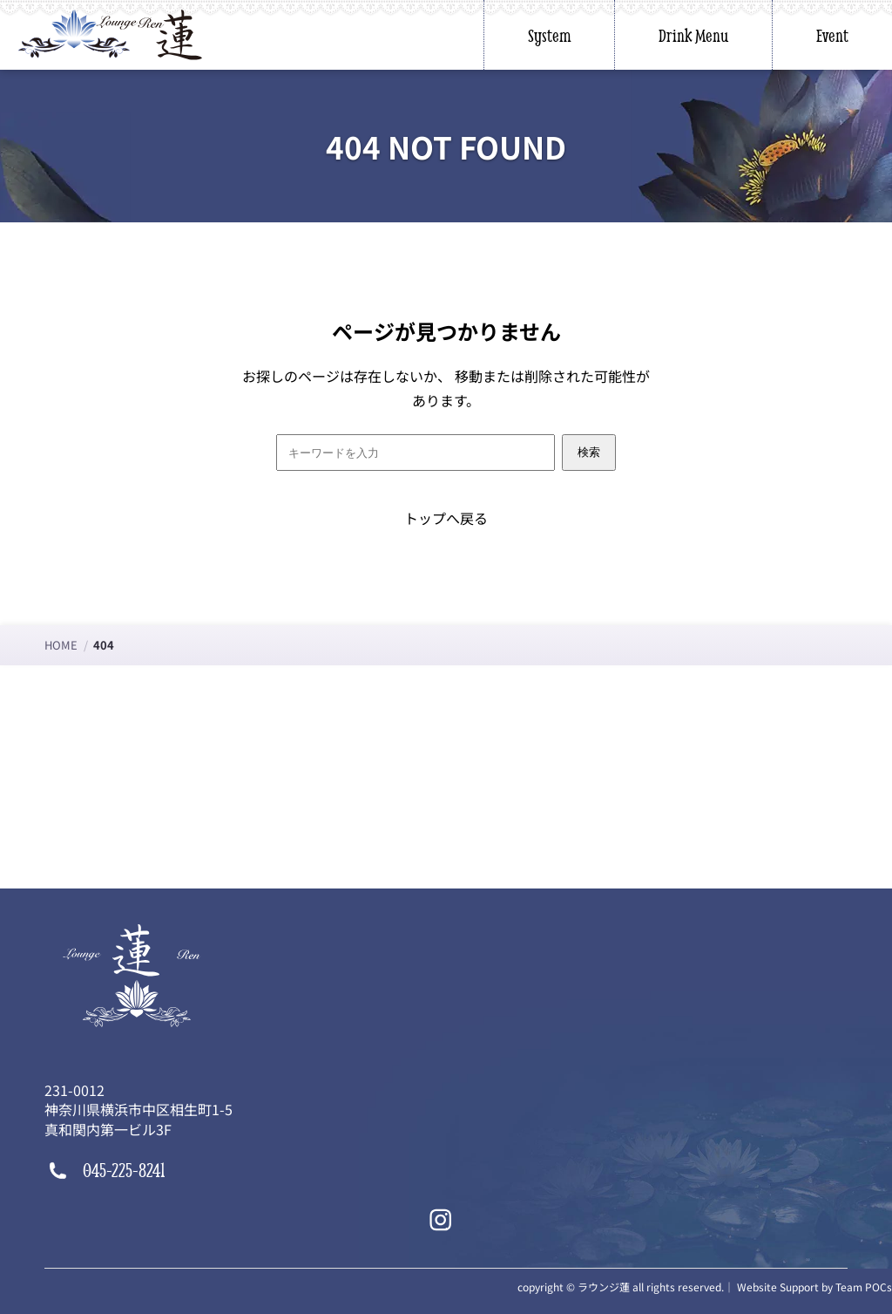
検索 (589, 452)
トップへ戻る (446, 517)
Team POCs (863, 1286)
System (549, 35)
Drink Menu (693, 35)
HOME (61, 645)
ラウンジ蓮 (604, 1286)
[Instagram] (440, 1219)
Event (832, 35)
